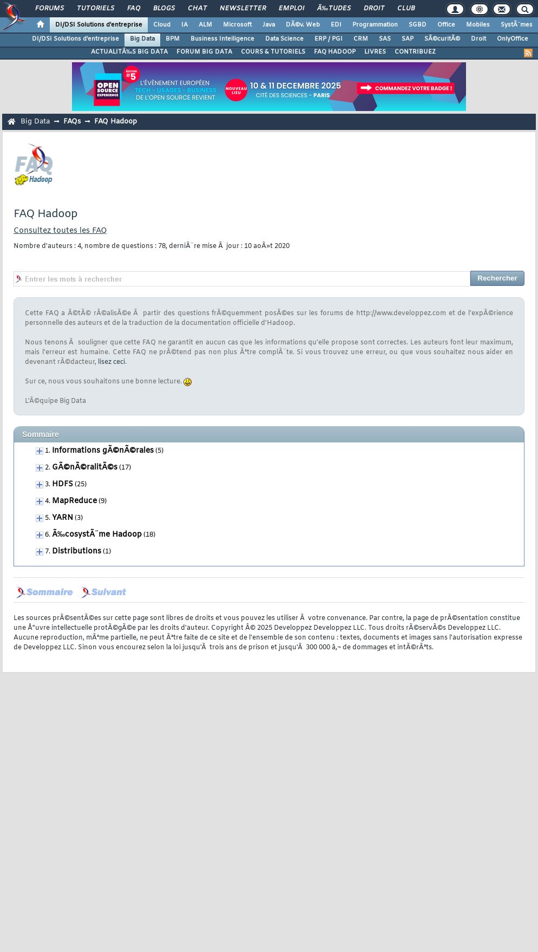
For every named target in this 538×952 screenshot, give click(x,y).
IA (184, 25)
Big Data (142, 39)
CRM (360, 39)
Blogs (164, 8)
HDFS (62, 484)
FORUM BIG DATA (204, 52)
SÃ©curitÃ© (442, 39)
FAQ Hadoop (115, 121)
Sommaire (40, 434)
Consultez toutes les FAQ (60, 231)
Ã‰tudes (334, 8)
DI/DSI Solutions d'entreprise (98, 25)
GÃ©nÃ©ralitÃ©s (84, 467)
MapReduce (74, 501)
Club (406, 8)
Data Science (284, 39)
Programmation (375, 25)
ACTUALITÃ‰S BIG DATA (129, 52)
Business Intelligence (222, 39)
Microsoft (237, 25)
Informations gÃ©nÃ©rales (103, 451)
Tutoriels (95, 8)
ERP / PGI (328, 39)
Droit (374, 8)
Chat (197, 8)
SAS (385, 39)
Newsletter (243, 8)
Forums (49, 8)
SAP (408, 39)
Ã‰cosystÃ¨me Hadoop (97, 535)
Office (446, 25)
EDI (336, 25)
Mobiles (478, 25)
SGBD (418, 25)
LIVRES (375, 52)
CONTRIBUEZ (415, 52)
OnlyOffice (512, 39)
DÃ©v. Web (303, 25)
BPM (173, 39)
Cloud (161, 25)
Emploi (291, 8)
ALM (205, 25)
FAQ (133, 8)
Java (269, 25)
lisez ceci (111, 362)
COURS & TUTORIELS (273, 52)
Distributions (76, 551)
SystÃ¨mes (517, 25)
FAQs (72, 121)
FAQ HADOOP (335, 52)
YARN (62, 518)
